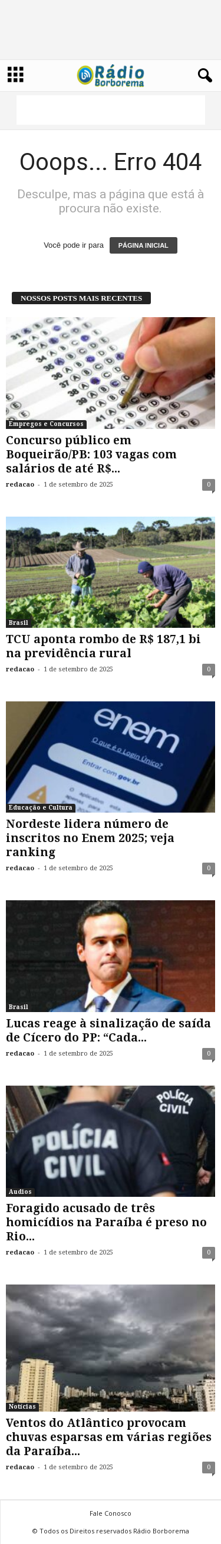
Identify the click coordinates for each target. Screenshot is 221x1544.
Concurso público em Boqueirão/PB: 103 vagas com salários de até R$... (91, 454)
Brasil (18, 623)
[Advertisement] (111, 110)
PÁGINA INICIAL (143, 245)
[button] (203, 76)
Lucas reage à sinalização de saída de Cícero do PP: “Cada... (108, 1030)
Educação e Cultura (40, 807)
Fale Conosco (110, 1513)
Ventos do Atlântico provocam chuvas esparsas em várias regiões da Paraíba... (109, 1437)
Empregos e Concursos (46, 424)
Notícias (22, 1406)
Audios (20, 1192)
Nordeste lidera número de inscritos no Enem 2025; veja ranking (90, 838)
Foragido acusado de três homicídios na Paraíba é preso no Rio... (106, 1222)
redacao (20, 484)
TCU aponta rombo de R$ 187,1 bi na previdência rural (103, 646)
